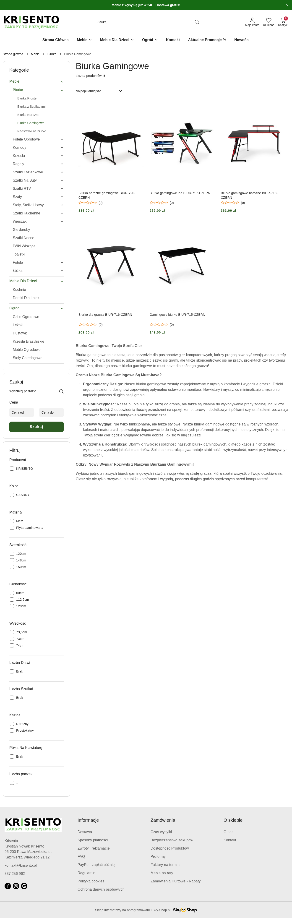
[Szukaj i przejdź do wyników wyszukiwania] (197, 22)
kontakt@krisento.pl (21, 865)
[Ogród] (150, 40)
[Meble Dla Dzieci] (117, 40)
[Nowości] (241, 40)
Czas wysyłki (161, 832)
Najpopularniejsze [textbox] (88, 91)
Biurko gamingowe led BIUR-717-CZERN (180, 193)
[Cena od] (21, 412)
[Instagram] (16, 886)
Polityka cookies (91, 881)
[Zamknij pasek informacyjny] (287, 5)
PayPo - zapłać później (96, 865)
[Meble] (84, 40)
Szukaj (36, 427)
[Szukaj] (61, 392)
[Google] (24, 886)
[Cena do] (51, 412)
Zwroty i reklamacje (94, 848)
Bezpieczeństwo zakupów (172, 840)
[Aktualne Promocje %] (207, 40)
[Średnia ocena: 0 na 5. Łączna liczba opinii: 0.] (90, 203)
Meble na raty (162, 873)
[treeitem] (36, 81)
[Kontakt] (173, 40)
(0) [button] (101, 202)
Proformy (158, 856)
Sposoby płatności (93, 840)
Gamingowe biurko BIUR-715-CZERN (177, 314)
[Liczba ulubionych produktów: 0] (268, 22)
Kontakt (230, 840)
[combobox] (99, 91)
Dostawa (85, 832)
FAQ (81, 856)
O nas (229, 832)
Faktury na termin (165, 865)
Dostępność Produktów (170, 848)
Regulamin (86, 873)
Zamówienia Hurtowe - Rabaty (176, 881)
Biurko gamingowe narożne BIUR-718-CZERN (249, 195)
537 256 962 (15, 874)
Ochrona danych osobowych (101, 889)
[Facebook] (8, 886)
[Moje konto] (252, 22)
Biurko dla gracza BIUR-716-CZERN (105, 314)
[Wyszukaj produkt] (148, 22)
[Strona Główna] (55, 40)
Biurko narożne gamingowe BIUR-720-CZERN (106, 195)
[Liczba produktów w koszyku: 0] (282, 22)
